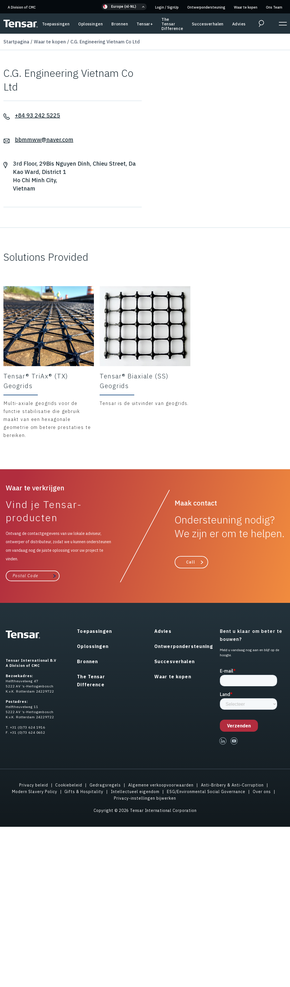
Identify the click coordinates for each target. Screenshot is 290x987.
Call (190, 562)
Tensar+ (145, 24)
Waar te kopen (245, 7)
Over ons (262, 791)
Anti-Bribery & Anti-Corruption (232, 785)
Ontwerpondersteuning (206, 7)
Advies (239, 24)
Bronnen (119, 24)
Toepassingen (56, 24)
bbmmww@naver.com (44, 139)
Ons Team (274, 7)
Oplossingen (90, 24)
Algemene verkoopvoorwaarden (161, 785)
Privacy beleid (33, 785)
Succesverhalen (208, 24)
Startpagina (16, 42)
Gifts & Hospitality (83, 791)
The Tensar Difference (172, 24)
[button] (124, 6)
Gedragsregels (105, 785)
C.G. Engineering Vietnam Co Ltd (105, 42)
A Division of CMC (22, 7)
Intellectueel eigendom (135, 791)
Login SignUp (167, 7)
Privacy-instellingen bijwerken (145, 798)
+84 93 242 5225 (37, 115)
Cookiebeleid (68, 785)
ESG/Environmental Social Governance (206, 791)
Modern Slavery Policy (34, 791)
